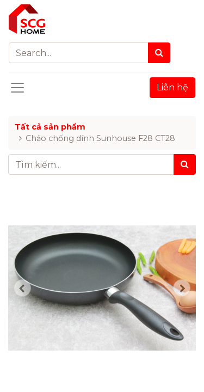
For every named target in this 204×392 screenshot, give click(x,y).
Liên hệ (172, 87)
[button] (22, 288)
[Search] (159, 52)
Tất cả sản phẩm (50, 127)
